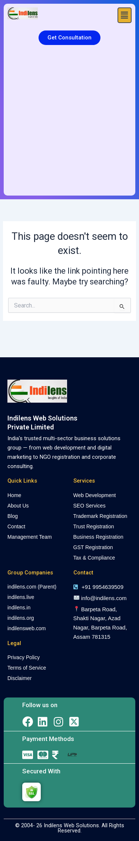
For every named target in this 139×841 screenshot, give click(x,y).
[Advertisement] (69, 122)
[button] (125, 15)
